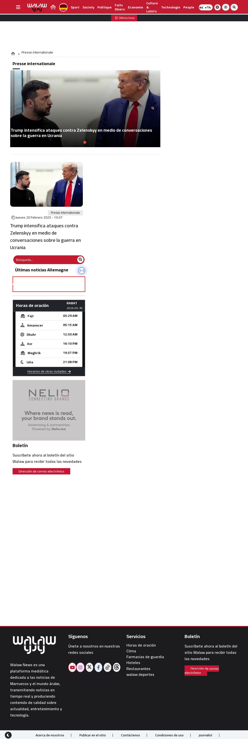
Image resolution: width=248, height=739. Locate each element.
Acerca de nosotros (50, 735)
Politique (104, 7)
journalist (205, 735)
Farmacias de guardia (145, 657)
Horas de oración (141, 645)
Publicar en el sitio (92, 735)
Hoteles (133, 662)
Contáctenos (130, 735)
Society (88, 7)
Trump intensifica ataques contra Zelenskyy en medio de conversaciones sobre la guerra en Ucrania (45, 236)
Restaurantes (138, 668)
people (188, 7)
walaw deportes (140, 674)
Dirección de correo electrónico (41, 471)
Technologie (170, 7)
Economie (135, 7)
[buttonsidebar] (18, 7)
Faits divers (120, 7)
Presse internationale (65, 212)
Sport (75, 7)
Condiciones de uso (169, 735)
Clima (131, 651)
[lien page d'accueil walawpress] (53, 8)
